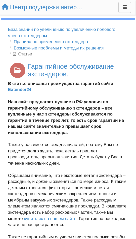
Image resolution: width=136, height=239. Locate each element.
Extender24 (19, 89)
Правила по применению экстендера (51, 41)
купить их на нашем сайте (50, 218)
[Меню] (124, 7)
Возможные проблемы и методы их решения (59, 47)
